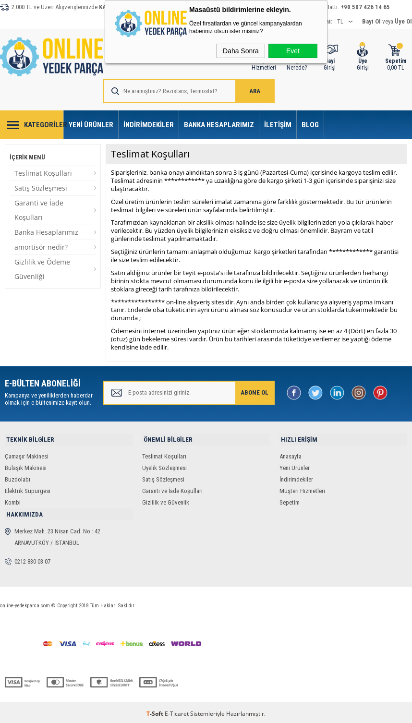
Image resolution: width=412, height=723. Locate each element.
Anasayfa (290, 454)
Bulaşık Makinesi (26, 466)
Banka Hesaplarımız (219, 124)
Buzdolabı (17, 478)
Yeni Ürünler (91, 124)
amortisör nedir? (41, 247)
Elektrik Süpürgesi (27, 489)
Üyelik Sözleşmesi (164, 466)
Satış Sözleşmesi (40, 188)
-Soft (155, 711)
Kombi (13, 501)
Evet (293, 51)
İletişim (277, 124)
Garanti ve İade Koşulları (38, 210)
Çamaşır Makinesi (26, 454)
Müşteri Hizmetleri (302, 489)
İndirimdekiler (148, 124)
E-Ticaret (177, 711)
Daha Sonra (241, 51)
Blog (310, 124)
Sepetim (289, 501)
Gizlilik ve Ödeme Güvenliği (42, 269)
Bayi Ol (371, 21)
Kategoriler (44, 124)
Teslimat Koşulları (43, 173)
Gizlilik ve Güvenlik (165, 501)
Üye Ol (403, 21)
